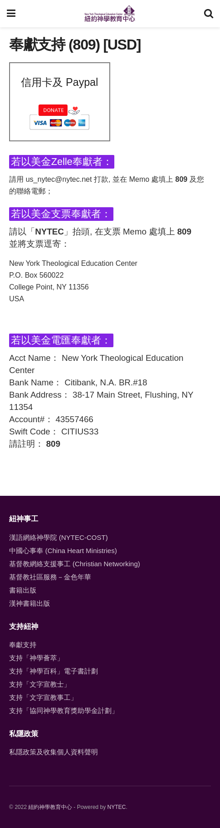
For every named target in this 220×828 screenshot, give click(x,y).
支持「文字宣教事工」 (43, 697)
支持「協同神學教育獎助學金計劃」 (63, 710)
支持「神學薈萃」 (36, 658)
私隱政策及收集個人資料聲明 (53, 752)
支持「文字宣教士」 (40, 684)
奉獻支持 (22, 644)
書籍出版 (22, 590)
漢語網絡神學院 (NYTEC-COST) (58, 537)
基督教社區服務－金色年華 (50, 577)
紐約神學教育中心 (50, 807)
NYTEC (116, 807)
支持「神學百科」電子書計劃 (53, 671)
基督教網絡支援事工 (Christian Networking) (74, 564)
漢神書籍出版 (29, 603)
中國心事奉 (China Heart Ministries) (63, 550)
